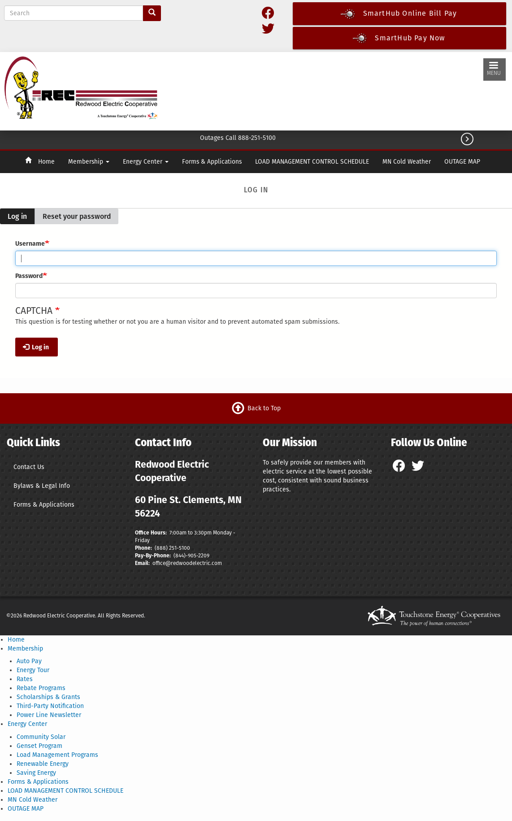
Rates (25, 679)
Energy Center (146, 161)
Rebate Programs (41, 688)
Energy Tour (33, 670)
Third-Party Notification (50, 706)
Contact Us (28, 467)
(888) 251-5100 (172, 548)
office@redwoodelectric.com (186, 563)
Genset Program (39, 746)
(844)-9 (182, 555)
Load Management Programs (57, 755)
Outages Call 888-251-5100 (238, 138)
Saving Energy (36, 773)
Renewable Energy (43, 764)
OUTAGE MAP (462, 161)
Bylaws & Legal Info (41, 486)
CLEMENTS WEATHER (322, 89)
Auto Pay (29, 661)
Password (29, 276)
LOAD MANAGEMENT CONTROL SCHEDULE (312, 161)
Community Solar (41, 737)
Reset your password (77, 216)
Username (30, 244)
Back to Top (264, 408)
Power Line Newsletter (49, 715)
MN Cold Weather (406, 161)
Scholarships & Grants (48, 697)
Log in (21, 218)
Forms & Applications (212, 161)
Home (46, 161)
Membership (88, 161)
